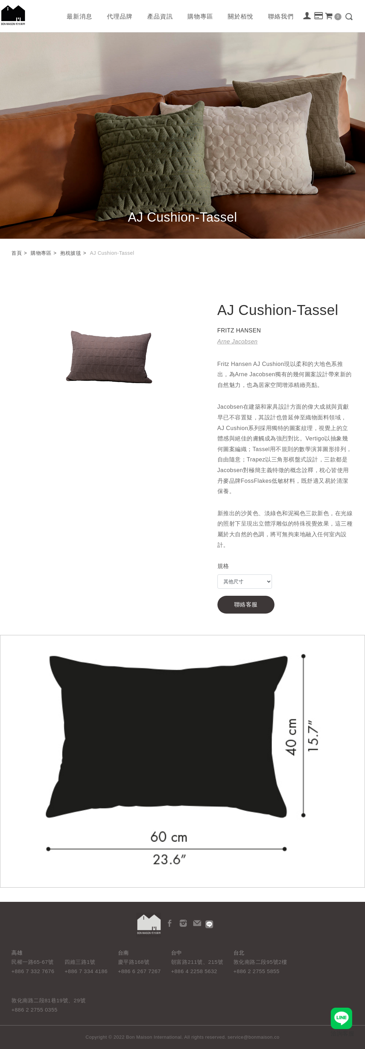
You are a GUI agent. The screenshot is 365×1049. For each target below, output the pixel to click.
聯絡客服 (246, 604)
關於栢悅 (240, 16)
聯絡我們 (281, 16)
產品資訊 (160, 16)
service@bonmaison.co (253, 1037)
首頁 (16, 253)
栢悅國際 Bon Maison (13, 15)
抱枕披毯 (70, 253)
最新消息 (79, 16)
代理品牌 (120, 16)
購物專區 (200, 16)
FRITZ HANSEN (239, 330)
